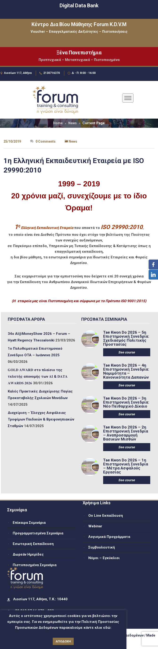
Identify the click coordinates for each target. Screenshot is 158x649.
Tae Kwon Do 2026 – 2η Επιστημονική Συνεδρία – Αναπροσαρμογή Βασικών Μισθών (125, 433)
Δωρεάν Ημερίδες (28, 554)
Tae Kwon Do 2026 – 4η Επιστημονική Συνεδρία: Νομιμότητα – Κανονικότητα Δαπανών (126, 371)
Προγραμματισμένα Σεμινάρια (38, 533)
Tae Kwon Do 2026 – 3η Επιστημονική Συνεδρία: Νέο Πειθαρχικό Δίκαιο (126, 402)
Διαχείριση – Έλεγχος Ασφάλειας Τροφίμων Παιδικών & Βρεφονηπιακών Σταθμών (41, 419)
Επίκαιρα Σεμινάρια (29, 523)
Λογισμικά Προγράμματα (109, 537)
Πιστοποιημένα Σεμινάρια (35, 565)
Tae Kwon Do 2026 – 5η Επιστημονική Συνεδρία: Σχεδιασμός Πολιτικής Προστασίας (126, 338)
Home (58, 123)
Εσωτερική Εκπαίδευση (33, 544)
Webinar (95, 526)
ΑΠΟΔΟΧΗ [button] (63, 641)
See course (126, 352)
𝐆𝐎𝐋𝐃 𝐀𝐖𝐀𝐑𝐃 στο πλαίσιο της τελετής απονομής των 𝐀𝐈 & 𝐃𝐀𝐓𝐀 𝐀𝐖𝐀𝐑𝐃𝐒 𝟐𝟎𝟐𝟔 (38, 376)
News (72, 123)
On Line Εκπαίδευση (105, 515)
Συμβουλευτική (101, 547)
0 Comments (43, 141)
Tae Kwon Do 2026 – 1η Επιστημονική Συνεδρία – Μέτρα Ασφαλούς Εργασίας (125, 466)
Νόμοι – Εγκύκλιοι (104, 558)
